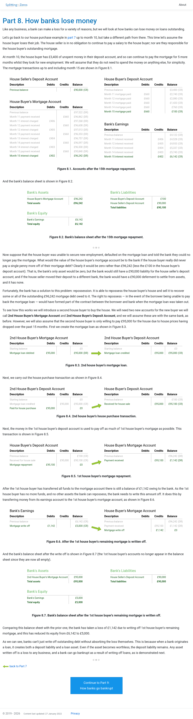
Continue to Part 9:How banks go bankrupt (96, 685)
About (182, 4)
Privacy (75, 713)
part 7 (72, 37)
